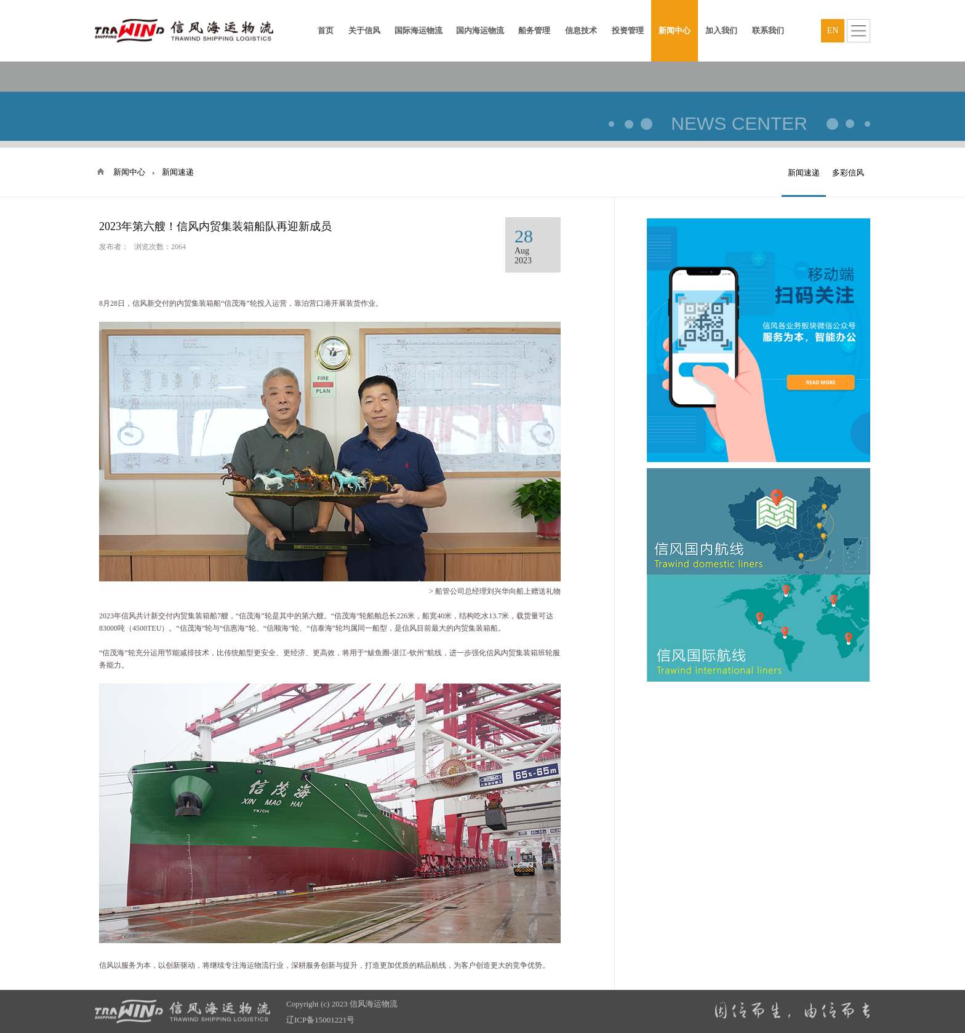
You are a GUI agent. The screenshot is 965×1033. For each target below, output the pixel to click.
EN (833, 30)
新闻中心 (129, 172)
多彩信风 (848, 172)
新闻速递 (804, 172)
